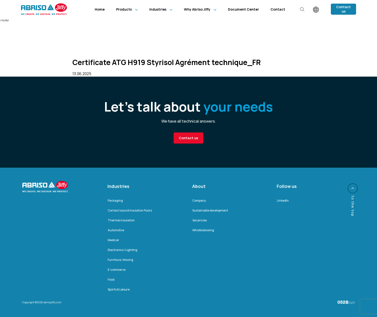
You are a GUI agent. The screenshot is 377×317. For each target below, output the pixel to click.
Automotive (116, 230)
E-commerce (117, 270)
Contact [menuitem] (277, 9)
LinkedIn (283, 200)
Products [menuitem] (124, 9)
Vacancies (199, 220)
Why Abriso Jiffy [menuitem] (197, 9)
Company (199, 200)
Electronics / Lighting (122, 250)
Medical (113, 240)
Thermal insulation (121, 220)
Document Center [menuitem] (243, 9)
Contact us (343, 9)
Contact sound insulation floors (130, 210)
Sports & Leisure (119, 289)
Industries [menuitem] (157, 9)
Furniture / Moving (120, 260)
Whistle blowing (203, 230)
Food (111, 279)
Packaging (115, 200)
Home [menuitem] (100, 9)
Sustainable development (210, 210)
